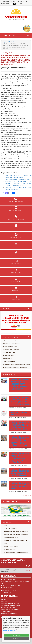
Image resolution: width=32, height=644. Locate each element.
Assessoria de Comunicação (9, 613)
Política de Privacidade (9, 630)
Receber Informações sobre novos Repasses (15, 552)
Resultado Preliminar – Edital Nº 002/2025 (17, 179)
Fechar (16, 638)
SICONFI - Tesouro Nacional (10, 546)
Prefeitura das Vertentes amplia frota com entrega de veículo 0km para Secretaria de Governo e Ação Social (20, 425)
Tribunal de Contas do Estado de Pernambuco (15, 531)
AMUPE (5, 525)
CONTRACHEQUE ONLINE (16, 237)
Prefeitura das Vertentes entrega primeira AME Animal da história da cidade (20, 485)
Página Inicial (6, 42)
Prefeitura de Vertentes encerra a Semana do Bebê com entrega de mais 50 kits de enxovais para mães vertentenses (20, 401)
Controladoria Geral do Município (10, 603)
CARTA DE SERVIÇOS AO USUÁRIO (16, 219)
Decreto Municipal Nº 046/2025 (19, 413)
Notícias (14, 42)
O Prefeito (4, 599)
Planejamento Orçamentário (11, 349)
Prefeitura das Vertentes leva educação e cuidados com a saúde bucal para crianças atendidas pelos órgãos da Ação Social (20, 458)
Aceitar (16, 635)
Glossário (6, 1)
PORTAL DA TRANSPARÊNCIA (16, 201)
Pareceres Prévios (8, 355)
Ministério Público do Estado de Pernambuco (15, 534)
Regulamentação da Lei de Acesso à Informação (16, 364)
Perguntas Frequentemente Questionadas (15, 367)
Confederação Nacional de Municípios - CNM (15, 540)
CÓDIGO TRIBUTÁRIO (16, 246)
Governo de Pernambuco (10, 528)
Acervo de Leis (7, 358)
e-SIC (16, 228)
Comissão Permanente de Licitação (10, 605)
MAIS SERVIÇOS (16, 299)
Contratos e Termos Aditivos (11, 343)
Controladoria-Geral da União (11, 537)
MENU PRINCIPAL (9, 35)
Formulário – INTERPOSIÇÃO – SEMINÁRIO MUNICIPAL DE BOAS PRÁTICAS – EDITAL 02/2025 (18, 183)
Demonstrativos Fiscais (10, 346)
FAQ (13, 1)
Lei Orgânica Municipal (9, 361)
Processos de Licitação (10, 340)
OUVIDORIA (16, 255)
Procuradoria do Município (8, 607)
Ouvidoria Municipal (6, 611)
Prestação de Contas (9, 352)
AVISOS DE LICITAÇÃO (16, 272)
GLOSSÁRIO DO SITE (16, 281)
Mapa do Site (20, 1)
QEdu (5, 543)
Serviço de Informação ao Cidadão (10, 609)
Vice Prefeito (4, 601)
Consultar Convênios (9, 549)
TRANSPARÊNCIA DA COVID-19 (16, 210)
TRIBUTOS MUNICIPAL (16, 264)
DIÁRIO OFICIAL (16, 290)
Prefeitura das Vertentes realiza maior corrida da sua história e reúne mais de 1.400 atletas (20, 472)
